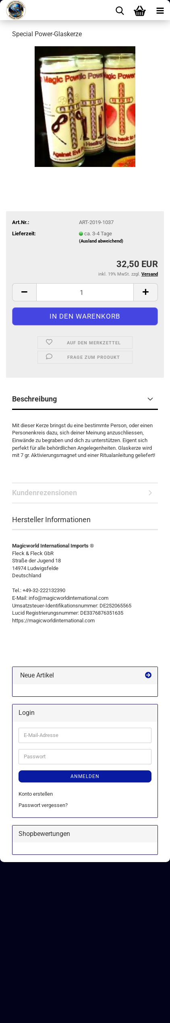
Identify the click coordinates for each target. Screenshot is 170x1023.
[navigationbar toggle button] (160, 10)
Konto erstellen (36, 794)
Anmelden (85, 776)
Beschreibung (34, 399)
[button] (24, 292)
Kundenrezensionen (44, 492)
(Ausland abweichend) (101, 241)
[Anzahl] (85, 292)
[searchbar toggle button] (120, 10)
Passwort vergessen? (43, 805)
